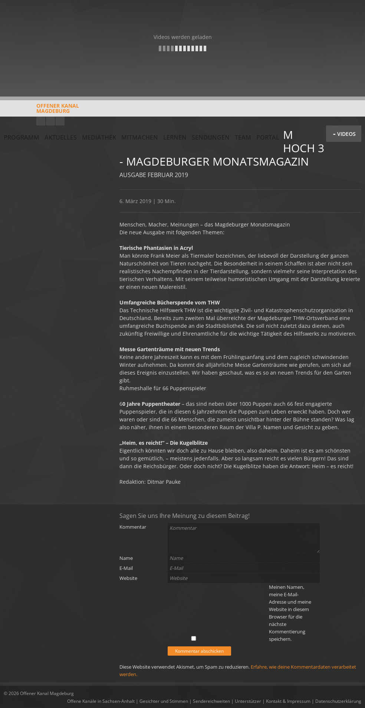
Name (126, 558)
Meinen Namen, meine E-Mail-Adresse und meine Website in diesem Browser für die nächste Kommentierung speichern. (290, 613)
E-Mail (126, 568)
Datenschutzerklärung (338, 701)
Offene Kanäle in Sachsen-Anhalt (101, 701)
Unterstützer (248, 701)
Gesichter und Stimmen (163, 701)
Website (128, 578)
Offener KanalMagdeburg (41, 111)
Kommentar (132, 526)
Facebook (50, 121)
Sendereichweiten (211, 701)
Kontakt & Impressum (288, 701)
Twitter (60, 121)
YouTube (40, 121)
